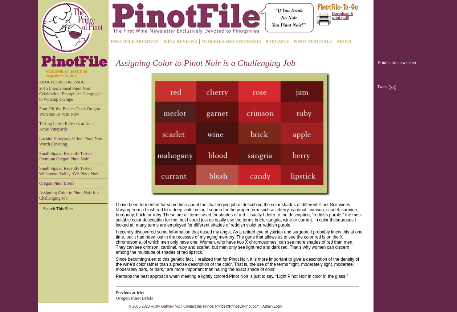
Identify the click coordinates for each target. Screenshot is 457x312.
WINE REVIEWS (180, 41)
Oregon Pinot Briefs (56, 183)
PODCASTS (277, 41)
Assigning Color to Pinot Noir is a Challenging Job (69, 195)
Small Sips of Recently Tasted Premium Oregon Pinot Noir (65, 156)
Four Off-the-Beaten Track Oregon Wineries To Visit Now (69, 111)
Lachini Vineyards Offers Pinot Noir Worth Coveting (71, 141)
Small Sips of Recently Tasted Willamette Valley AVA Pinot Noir (69, 171)
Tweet (382, 86)
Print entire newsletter (397, 62)
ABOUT (344, 41)
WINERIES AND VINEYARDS (231, 41)
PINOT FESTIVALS (312, 41)
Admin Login (272, 306)
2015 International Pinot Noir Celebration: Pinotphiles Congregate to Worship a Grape (71, 94)
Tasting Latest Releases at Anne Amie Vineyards (66, 126)
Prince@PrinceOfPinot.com (237, 306)
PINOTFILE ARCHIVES (135, 41)
